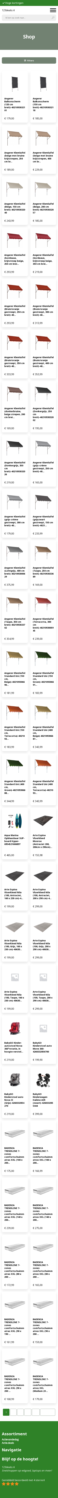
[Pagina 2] (13, 1412)
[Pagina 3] (20, 1412)
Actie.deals (8, 1443)
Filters (29, 60)
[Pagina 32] (36, 1412)
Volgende (48, 1412)
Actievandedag (10, 1439)
